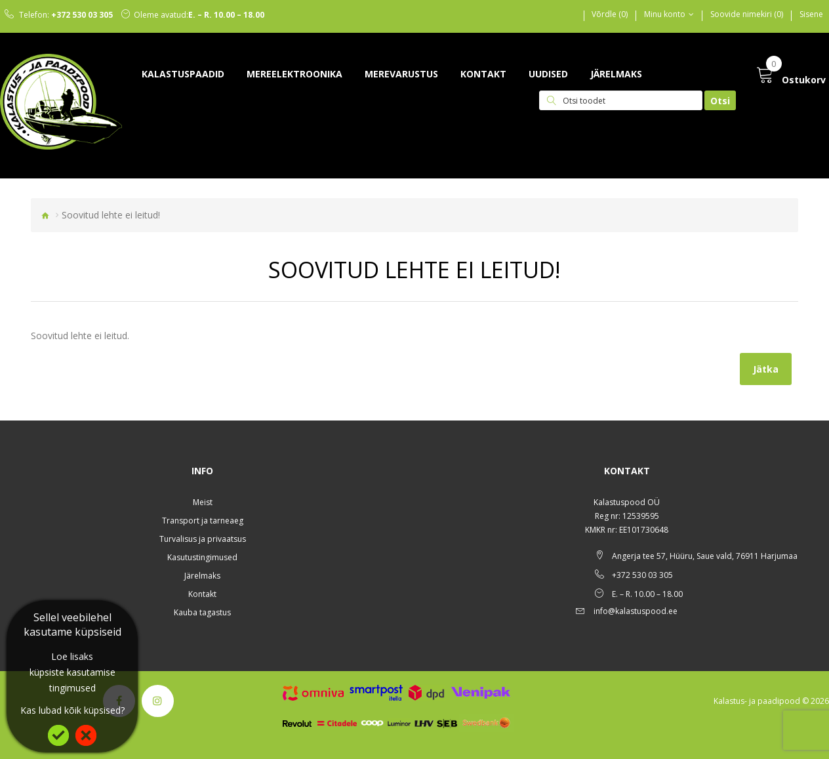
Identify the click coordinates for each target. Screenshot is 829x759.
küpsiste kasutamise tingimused (72, 680)
